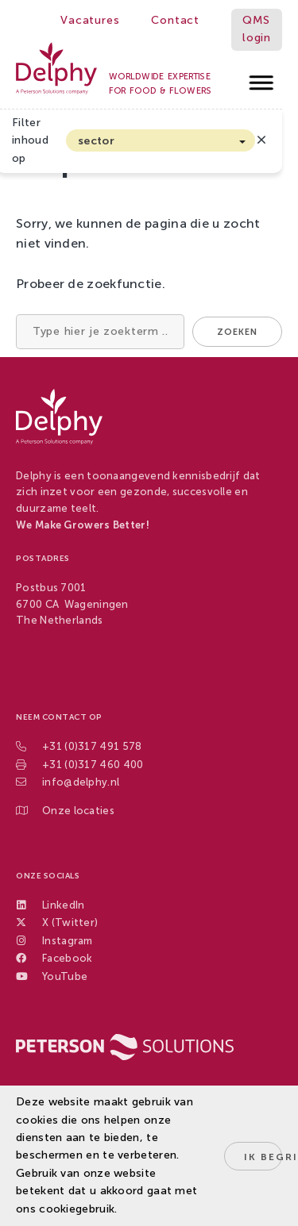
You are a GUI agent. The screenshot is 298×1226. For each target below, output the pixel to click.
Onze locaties (78, 811)
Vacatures (89, 20)
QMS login (256, 28)
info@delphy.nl (80, 782)
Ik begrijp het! (263, 1157)
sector (96, 141)
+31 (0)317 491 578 (91, 746)
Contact (175, 20)
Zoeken (237, 332)
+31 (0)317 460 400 (92, 765)
